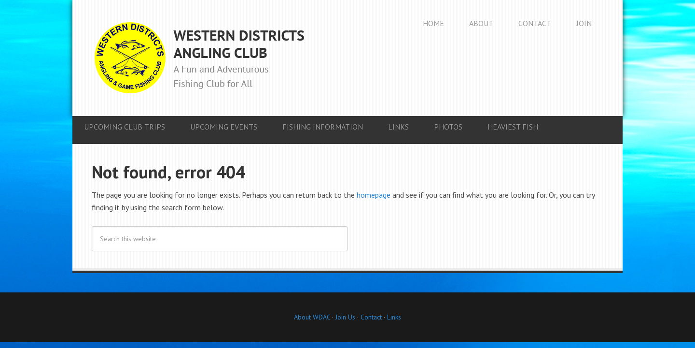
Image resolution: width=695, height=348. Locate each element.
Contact (371, 317)
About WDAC (312, 317)
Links (394, 317)
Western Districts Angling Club (199, 58)
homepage (373, 195)
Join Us (344, 317)
